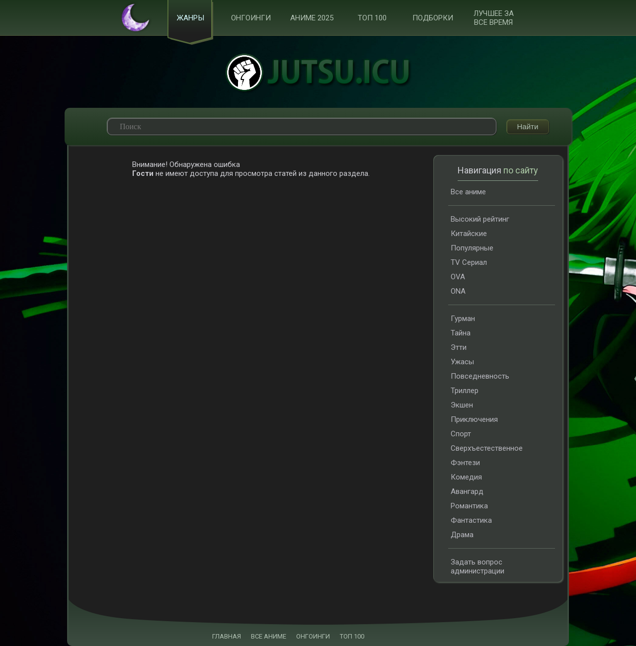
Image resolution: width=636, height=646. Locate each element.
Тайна (461, 332)
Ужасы (462, 361)
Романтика (469, 505)
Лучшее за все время (494, 18)
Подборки (432, 17)
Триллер (464, 390)
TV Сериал (469, 262)
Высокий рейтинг (480, 219)
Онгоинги (251, 17)
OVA (458, 276)
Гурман (463, 318)
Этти (459, 347)
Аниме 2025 (311, 17)
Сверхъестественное (487, 448)
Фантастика (471, 520)
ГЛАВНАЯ (226, 636)
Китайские (469, 233)
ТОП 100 (372, 17)
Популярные (472, 247)
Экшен (462, 405)
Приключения (474, 419)
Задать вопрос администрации (477, 566)
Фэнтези (465, 462)
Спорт (461, 433)
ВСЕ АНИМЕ (268, 636)
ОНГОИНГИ (313, 636)
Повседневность (480, 376)
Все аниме (468, 191)
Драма (462, 534)
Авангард (467, 491)
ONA (458, 291)
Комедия (466, 477)
